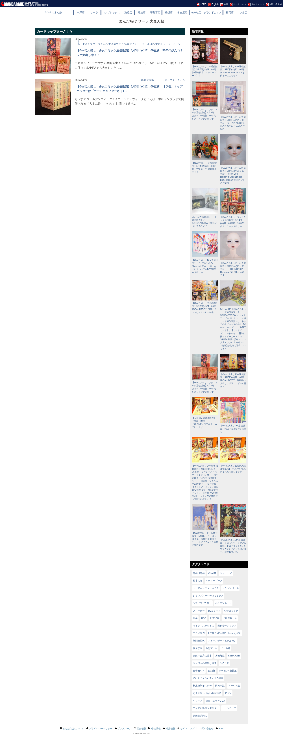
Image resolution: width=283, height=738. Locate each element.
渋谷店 (128, 12)
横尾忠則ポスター (202, 685)
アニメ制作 (199, 633)
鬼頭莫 (211, 670)
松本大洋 (197, 580)
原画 (195, 618)
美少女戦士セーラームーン (165, 44)
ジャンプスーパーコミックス (208, 595)
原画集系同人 (200, 715)
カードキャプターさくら (91, 44)
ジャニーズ (226, 573)
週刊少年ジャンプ (226, 625)
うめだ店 (196, 12)
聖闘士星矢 (199, 640)
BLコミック (214, 610)
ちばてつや (211, 648)
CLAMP (212, 573)
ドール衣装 (234, 685)
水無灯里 (220, 655)
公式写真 (214, 618)
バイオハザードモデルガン (222, 640)
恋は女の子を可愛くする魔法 (208, 678)
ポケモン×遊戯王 (228, 670)
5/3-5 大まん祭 (53, 12)
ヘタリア (197, 700)
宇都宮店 (155, 12)
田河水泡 (220, 685)
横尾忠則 (197, 648)
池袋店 (141, 12)
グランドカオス (213, 12)
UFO (203, 618)
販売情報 (149, 80)
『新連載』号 (230, 618)
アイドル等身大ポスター (206, 708)
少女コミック (231, 610)
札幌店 (169, 12)
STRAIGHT (234, 655)
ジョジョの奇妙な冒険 (204, 663)
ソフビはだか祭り (202, 603)
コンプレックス (111, 12)
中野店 (80, 12)
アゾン (228, 693)
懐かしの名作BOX (215, 700)
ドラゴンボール (230, 588)
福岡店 (230, 12)
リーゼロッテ (229, 708)
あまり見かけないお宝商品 (207, 693)
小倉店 (243, 12)
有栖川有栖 (199, 573)
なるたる (224, 663)
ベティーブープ (214, 580)
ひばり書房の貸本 (202, 655)
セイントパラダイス (203, 625)
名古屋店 (182, 12)
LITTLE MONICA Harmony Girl (224, 633)
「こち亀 (225, 648)
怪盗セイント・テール (137, 44)
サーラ (94, 12)
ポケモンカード (223, 603)
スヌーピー (199, 610)
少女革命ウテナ (115, 44)
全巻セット (199, 670)
